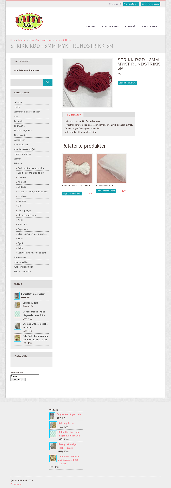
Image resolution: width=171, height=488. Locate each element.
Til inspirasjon (20, 135)
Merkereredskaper (27, 215)
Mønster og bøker (22, 154)
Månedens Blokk (22, 262)
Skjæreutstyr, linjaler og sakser (32, 233)
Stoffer (17, 158)
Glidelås (22, 186)
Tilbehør (22, 40)
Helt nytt (18, 102)
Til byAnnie (19, 125)
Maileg (17, 107)
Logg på (130, 26)
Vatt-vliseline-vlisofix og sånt (32, 252)
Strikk (31, 40)
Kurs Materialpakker (23, 266)
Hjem (13, 40)
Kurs (16, 116)
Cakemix (22, 177)
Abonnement (20, 257)
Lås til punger (24, 210)
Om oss (91, 26)
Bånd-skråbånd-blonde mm (31, 172)
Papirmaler (23, 229)
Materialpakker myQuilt (25, 149)
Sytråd (21, 243)
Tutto (20, 248)
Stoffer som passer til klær (27, 111)
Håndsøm (22, 196)
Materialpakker (21, 144)
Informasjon (73, 114)
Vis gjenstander (131, 4)
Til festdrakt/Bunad (23, 130)
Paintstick (22, 224)
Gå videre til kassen (150, 4)
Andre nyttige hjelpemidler (31, 168)
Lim (19, 205)
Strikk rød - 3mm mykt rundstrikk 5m (53, 40)
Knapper (22, 201)
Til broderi (19, 121)
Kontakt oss (110, 26)
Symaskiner (19, 139)
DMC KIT (22, 182)
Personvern (149, 26)
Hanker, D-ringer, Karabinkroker (33, 191)
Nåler (20, 219)
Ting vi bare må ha (23, 271)
